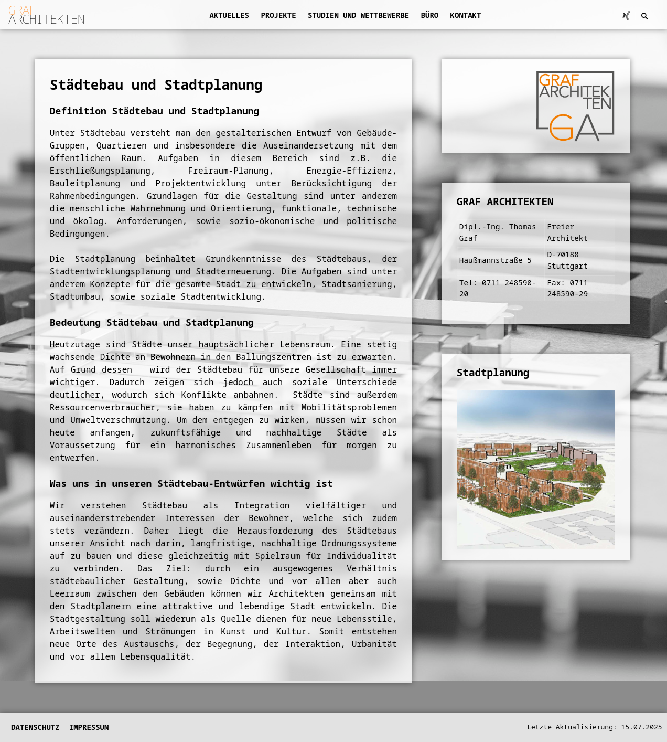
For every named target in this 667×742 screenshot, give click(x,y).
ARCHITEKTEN (46, 14)
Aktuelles (229, 15)
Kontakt (465, 15)
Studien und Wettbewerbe (358, 15)
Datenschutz (35, 727)
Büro (430, 15)
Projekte (278, 15)
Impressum (89, 727)
